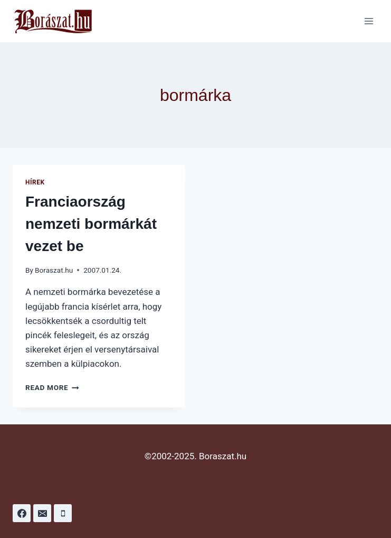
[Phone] (63, 513)
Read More (52, 387)
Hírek (35, 182)
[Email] (42, 513)
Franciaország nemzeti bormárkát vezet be (91, 223)
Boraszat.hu (54, 270)
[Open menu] (368, 21)
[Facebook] (22, 513)
